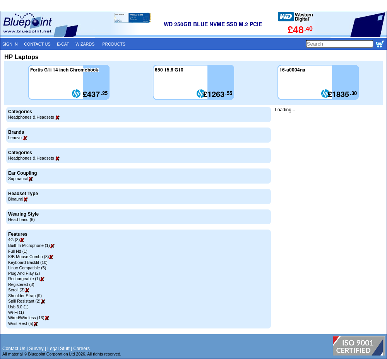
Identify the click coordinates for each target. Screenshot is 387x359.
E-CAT (63, 44)
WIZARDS (84, 44)
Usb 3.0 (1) (18, 307)
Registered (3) (21, 284)
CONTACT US (37, 44)
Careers (81, 348)
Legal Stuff (58, 348)
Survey (36, 348)
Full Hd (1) (17, 251)
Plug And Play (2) (24, 273)
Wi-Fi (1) (16, 312)
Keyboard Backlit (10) (28, 262)
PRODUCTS (113, 44)
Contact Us (13, 348)
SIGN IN (10, 44)
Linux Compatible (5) (27, 267)
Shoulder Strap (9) (25, 295)
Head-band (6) (21, 219)
